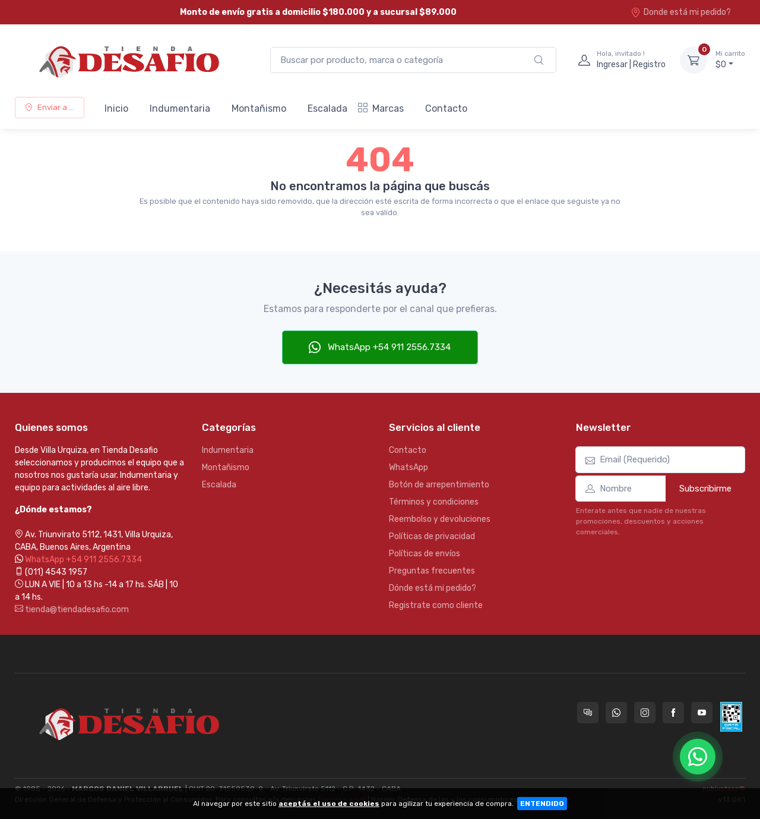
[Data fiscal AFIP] (731, 717)
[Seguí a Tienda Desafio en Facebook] (673, 712)
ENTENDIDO (542, 803)
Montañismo (259, 108)
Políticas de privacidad (432, 536)
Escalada (327, 108)
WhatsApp (408, 467)
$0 (730, 59)
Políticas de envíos (424, 554)
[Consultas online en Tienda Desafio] (587, 712)
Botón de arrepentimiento (439, 485)
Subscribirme (705, 488)
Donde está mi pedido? (681, 12)
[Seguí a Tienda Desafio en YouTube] (701, 712)
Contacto (446, 108)
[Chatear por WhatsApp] (697, 756)
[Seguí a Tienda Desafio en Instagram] (645, 712)
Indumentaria (180, 108)
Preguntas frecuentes (432, 571)
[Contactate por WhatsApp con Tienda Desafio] (616, 712)
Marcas (381, 108)
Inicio (116, 108)
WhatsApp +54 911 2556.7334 (380, 347)
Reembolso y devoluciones (439, 519)
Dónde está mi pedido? (432, 588)
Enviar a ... (49, 107)
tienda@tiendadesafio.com (72, 609)
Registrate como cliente (436, 605)
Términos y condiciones (434, 502)
